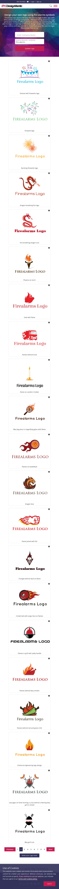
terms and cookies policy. (28, 879)
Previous (10, 849)
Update (29, 48)
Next (50, 849)
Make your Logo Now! (29, 855)
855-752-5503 (21, 2)
